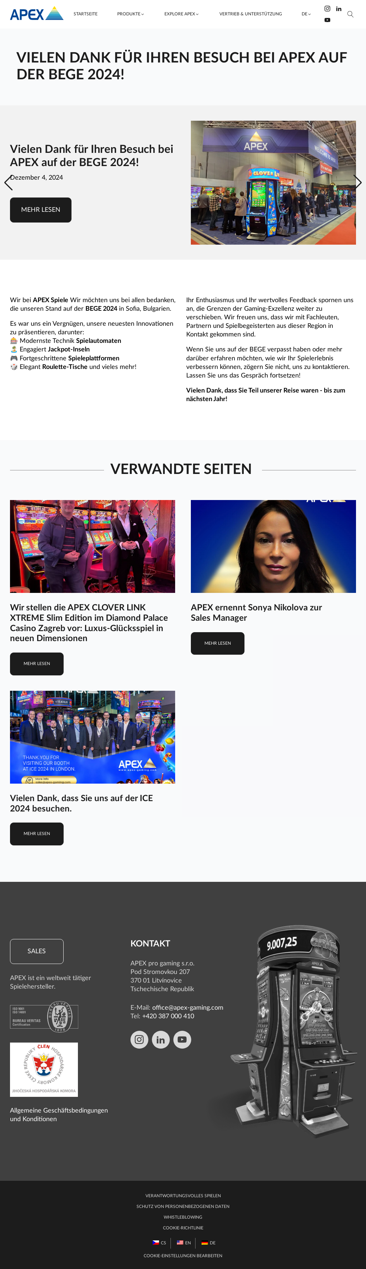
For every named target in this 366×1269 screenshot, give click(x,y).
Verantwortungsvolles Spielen (183, 1196)
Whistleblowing (183, 1217)
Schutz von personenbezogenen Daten (183, 1207)
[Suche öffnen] (350, 14)
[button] (130, 14)
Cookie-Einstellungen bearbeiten (183, 1256)
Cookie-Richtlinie (183, 1228)
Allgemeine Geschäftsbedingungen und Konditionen (59, 1115)
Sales (37, 951)
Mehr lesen (40, 210)
